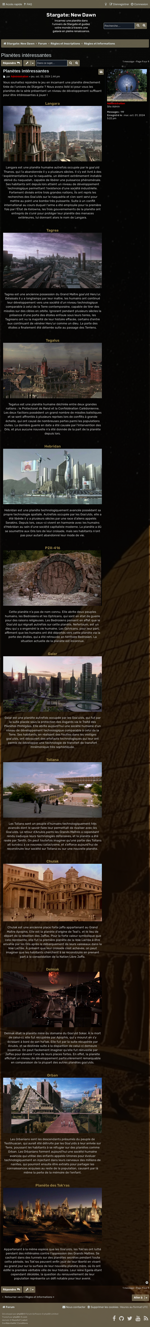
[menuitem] (27, 4)
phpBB (20, 1314)
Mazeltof (16, 1320)
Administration (116, 103)
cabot (24, 1320)
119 (122, 111)
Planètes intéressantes (26, 55)
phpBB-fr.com (20, 1317)
